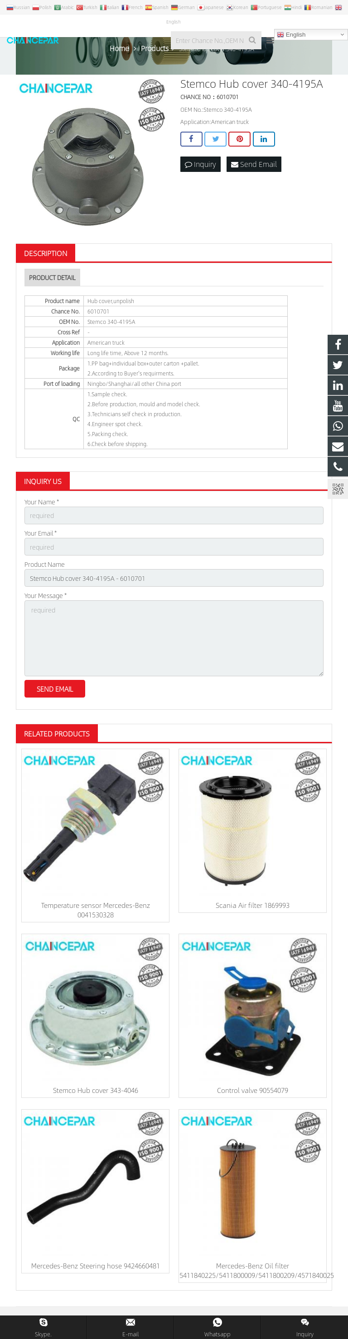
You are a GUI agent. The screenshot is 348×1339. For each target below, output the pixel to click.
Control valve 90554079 (252, 1090)
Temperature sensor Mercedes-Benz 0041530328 (95, 910)
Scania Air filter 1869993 (253, 905)
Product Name (44, 564)
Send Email (254, 164)
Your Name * (41, 502)
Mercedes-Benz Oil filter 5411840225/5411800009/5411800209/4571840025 (256, 1270)
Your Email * (40, 533)
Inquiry (200, 164)
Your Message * (45, 595)
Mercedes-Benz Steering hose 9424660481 (95, 1265)
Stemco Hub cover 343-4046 (95, 1090)
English (291, 34)
